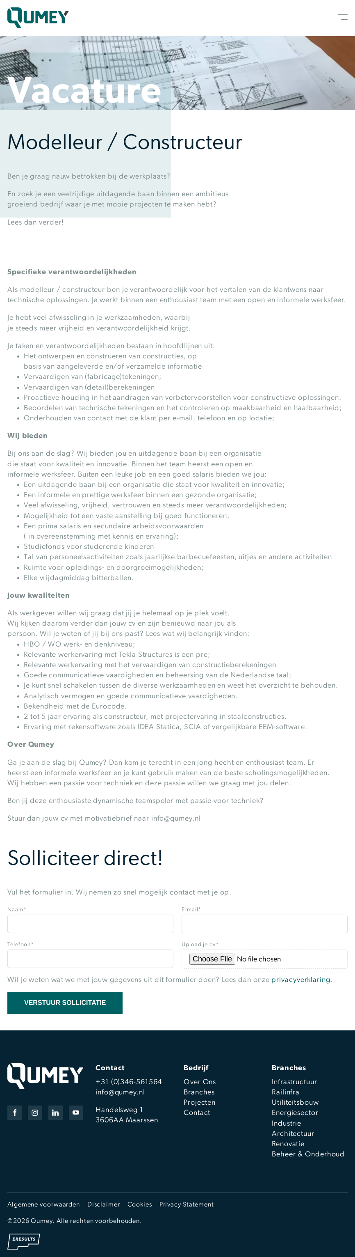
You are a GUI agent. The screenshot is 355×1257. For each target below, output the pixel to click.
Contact (197, 1113)
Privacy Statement (186, 1205)
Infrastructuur (294, 1082)
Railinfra (286, 1092)
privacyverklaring (300, 980)
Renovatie (288, 1144)
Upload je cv (200, 945)
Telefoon (20, 945)
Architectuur (293, 1134)
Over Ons (200, 1082)
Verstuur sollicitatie (65, 1002)
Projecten (200, 1103)
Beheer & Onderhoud (308, 1154)
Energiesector (295, 1113)
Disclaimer (103, 1205)
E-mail (191, 910)
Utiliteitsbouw (295, 1103)
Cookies (139, 1205)
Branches (199, 1092)
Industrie (286, 1124)
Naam (17, 910)
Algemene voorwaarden (43, 1205)
